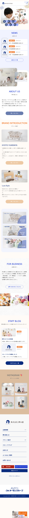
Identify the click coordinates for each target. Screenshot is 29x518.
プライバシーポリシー (14, 496)
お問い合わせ (7, 481)
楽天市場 (8, 487)
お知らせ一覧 (14, 74)
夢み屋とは (6, 455)
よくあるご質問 (7, 476)
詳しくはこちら (14, 128)
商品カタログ (14, 491)
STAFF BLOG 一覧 (14, 383)
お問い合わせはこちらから (14, 301)
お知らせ (5, 470)
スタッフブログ (7, 465)
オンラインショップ (22, 487)
